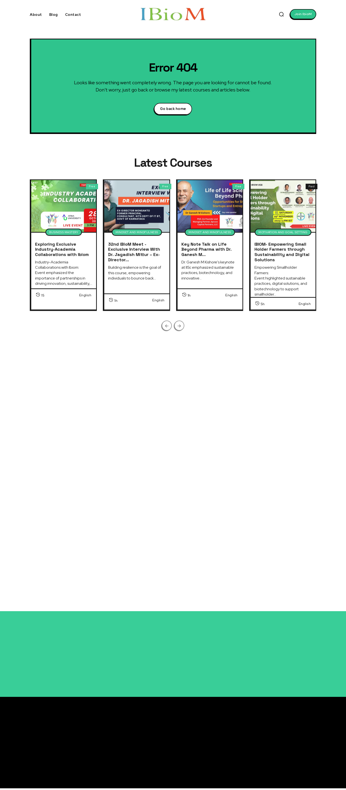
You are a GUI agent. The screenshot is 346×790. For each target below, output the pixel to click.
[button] (281, 14)
